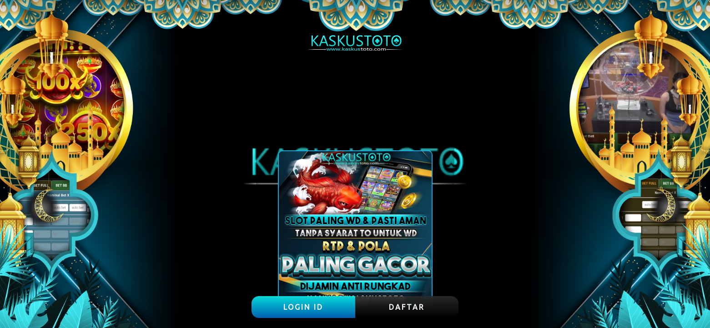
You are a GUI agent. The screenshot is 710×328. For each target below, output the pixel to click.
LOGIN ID (303, 307)
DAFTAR (407, 307)
